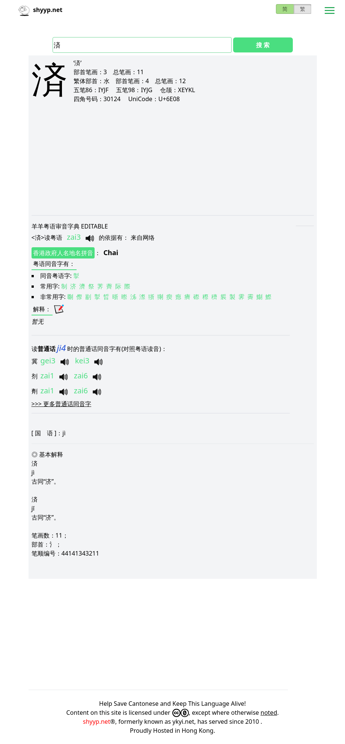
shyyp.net (96, 721)
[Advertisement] (173, 158)
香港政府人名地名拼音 (63, 253)
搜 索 (263, 45)
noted (269, 712)
